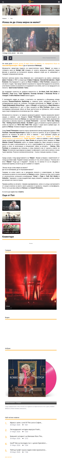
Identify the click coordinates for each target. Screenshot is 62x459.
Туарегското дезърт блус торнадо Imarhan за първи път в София (11, 218)
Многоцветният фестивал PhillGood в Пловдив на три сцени (11, 230)
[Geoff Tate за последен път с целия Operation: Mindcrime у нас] (7, 443)
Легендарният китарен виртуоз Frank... (25, 429)
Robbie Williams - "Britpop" (13, 402)
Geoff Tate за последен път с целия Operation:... (28, 443)
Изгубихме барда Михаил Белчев (9, 208)
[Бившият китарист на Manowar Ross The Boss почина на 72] (7, 437)
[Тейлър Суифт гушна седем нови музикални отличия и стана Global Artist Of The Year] (7, 450)
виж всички (8, 457)
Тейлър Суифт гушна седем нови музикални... (28, 450)
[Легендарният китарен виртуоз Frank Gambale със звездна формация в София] (7, 430)
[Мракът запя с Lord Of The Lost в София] (7, 423)
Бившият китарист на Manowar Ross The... (26, 436)
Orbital (8, 306)
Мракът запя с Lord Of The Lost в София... (26, 422)
